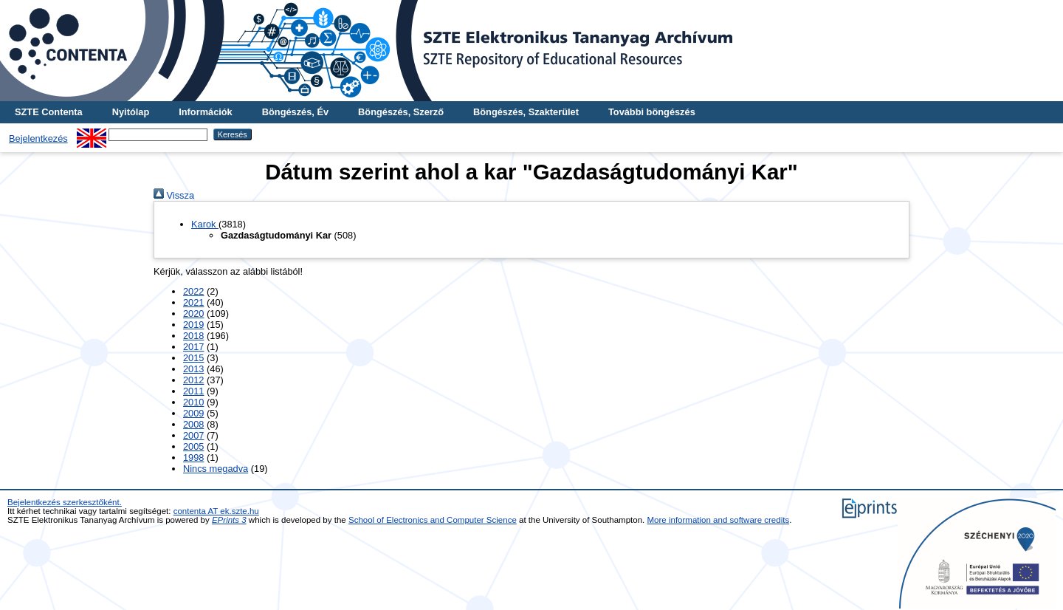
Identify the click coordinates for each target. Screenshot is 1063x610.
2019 (193, 324)
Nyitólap (130, 111)
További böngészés (651, 111)
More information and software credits (718, 519)
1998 (193, 457)
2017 (193, 346)
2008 (193, 424)
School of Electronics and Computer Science (432, 519)
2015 (193, 357)
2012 (193, 379)
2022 (193, 291)
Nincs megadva (215, 468)
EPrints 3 (229, 519)
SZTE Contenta (49, 111)
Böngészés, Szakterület (526, 111)
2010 (193, 402)
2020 (193, 313)
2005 (193, 446)
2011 (193, 391)
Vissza (174, 195)
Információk (206, 111)
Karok (205, 224)
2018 (193, 335)
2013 (193, 368)
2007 (193, 435)
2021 (193, 302)
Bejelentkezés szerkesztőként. (64, 502)
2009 (193, 413)
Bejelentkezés (38, 138)
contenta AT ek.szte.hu (216, 511)
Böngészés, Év (295, 111)
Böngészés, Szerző (401, 111)
